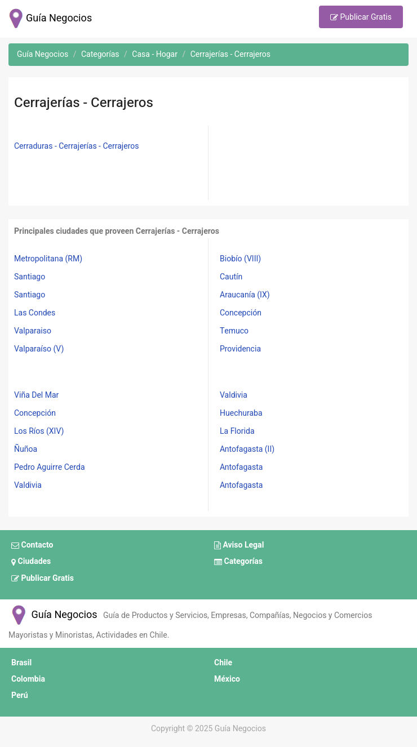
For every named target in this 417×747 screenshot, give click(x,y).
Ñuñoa (25, 449)
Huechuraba (241, 413)
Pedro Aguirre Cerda (49, 467)
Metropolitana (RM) (48, 259)
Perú (19, 695)
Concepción (240, 313)
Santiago (29, 277)
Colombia (28, 679)
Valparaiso (32, 331)
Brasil (21, 663)
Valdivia (28, 485)
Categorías (238, 562)
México (227, 679)
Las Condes (34, 313)
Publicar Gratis (361, 17)
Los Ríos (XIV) (39, 431)
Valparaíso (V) (39, 349)
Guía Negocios (52, 614)
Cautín (231, 277)
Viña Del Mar (36, 395)
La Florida (237, 431)
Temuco (234, 331)
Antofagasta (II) (247, 449)
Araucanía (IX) (245, 295)
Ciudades (31, 562)
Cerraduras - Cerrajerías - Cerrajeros (76, 146)
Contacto (32, 545)
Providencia (240, 349)
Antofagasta (241, 467)
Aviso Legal (239, 545)
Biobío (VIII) (240, 259)
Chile (223, 663)
